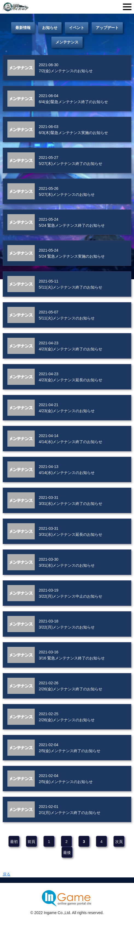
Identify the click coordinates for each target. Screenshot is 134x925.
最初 (14, 841)
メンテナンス (67, 42)
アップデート (107, 27)
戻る (6, 874)
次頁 (119, 841)
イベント (76, 27)
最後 (67, 852)
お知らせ (49, 27)
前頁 (31, 841)
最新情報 (23, 27)
